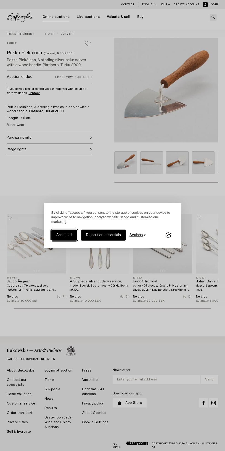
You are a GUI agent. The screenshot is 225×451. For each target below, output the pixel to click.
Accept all (64, 235)
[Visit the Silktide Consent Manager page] (168, 235)
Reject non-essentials (103, 235)
